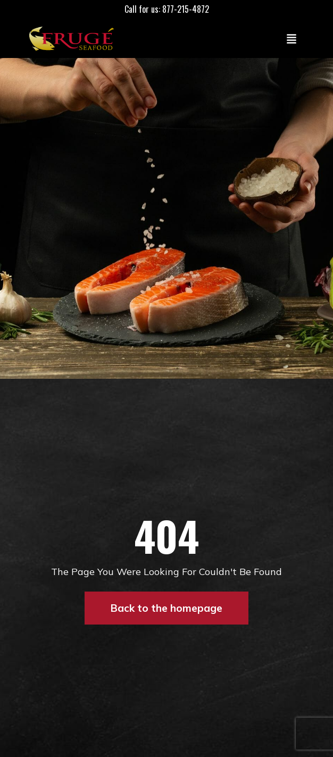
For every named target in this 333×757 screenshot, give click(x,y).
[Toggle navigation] (291, 38)
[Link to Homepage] (74, 38)
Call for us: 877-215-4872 (166, 9)
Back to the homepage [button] (166, 608)
